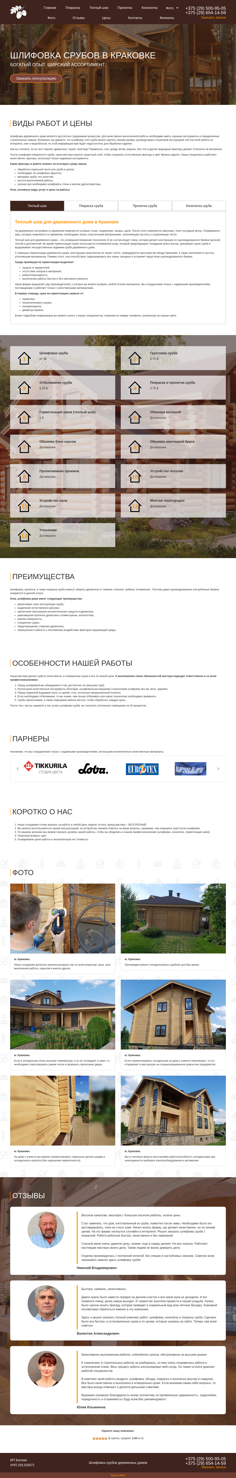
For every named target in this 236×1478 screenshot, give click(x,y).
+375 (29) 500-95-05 (205, 8)
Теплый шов (98, 8)
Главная (50, 8)
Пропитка (125, 8)
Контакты (135, 18)
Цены (106, 18)
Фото (51, 18)
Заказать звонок (213, 17)
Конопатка (149, 8)
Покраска (73, 8)
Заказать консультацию (36, 78)
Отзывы (79, 18)
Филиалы (167, 18)
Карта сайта (118, 1475)
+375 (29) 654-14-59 (205, 13)
